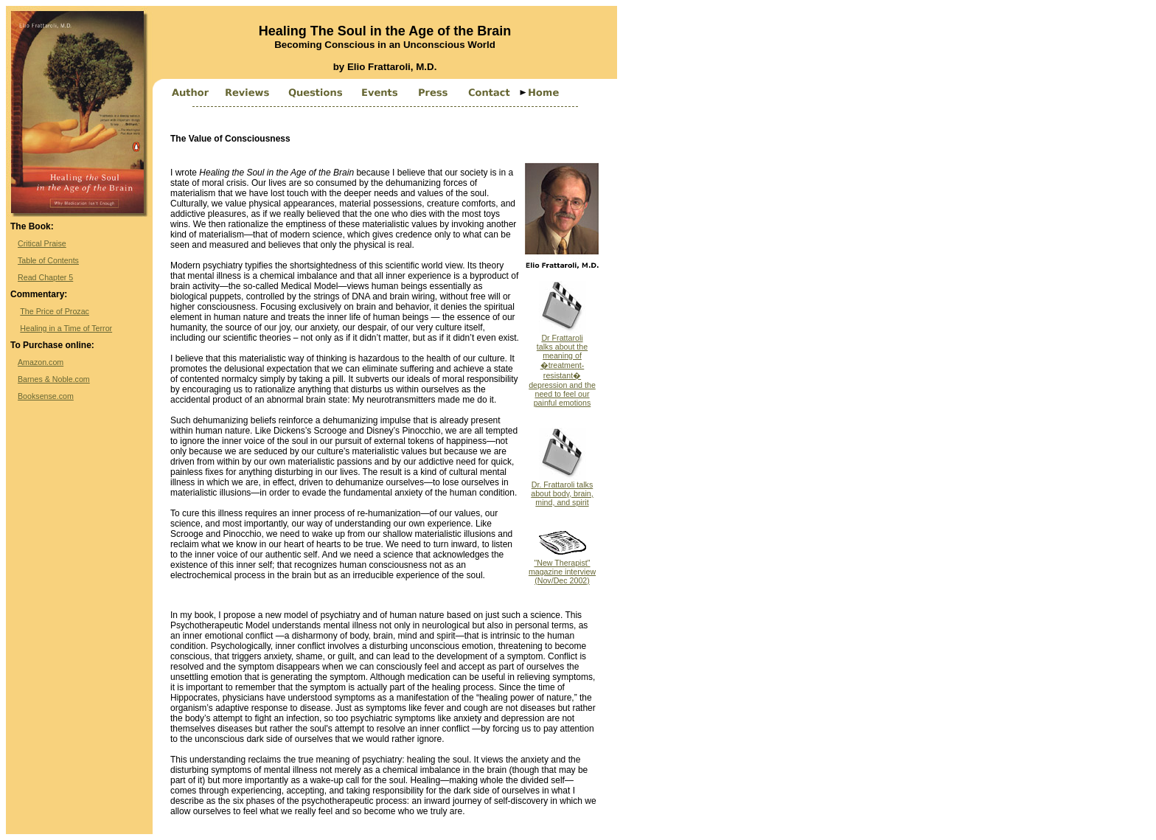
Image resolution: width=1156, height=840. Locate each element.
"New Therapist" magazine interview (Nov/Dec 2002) (562, 568)
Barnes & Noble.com (54, 379)
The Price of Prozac (54, 311)
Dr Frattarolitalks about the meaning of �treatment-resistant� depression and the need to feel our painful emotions (562, 366)
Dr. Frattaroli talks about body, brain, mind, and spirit (562, 490)
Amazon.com (40, 362)
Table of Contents (48, 260)
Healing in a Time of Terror (66, 328)
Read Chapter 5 (45, 277)
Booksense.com (46, 396)
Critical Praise (42, 243)
